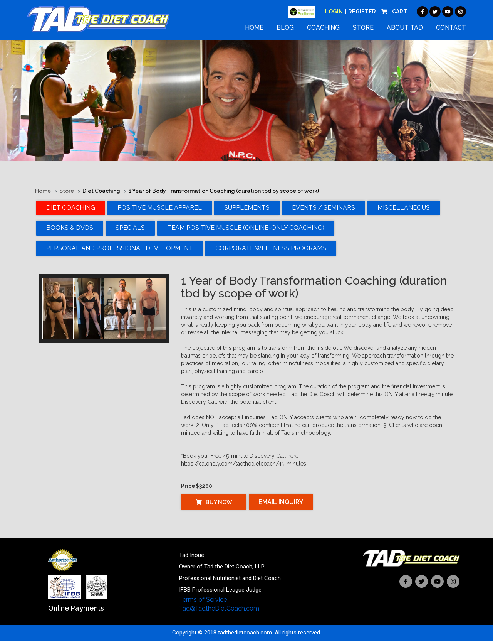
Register (362, 11)
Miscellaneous (403, 207)
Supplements (247, 207)
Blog (285, 27)
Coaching (323, 27)
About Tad (405, 27)
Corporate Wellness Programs (270, 248)
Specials (130, 227)
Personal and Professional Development (119, 248)
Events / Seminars (323, 207)
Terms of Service (203, 599)
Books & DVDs (69, 227)
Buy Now (214, 502)
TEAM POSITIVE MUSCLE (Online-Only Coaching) (245, 227)
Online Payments (76, 608)
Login (334, 11)
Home (254, 27)
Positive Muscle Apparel (159, 207)
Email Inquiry (280, 502)
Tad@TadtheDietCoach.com (219, 608)
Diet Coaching (70, 207)
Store (363, 27)
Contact (451, 27)
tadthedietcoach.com (245, 632)
